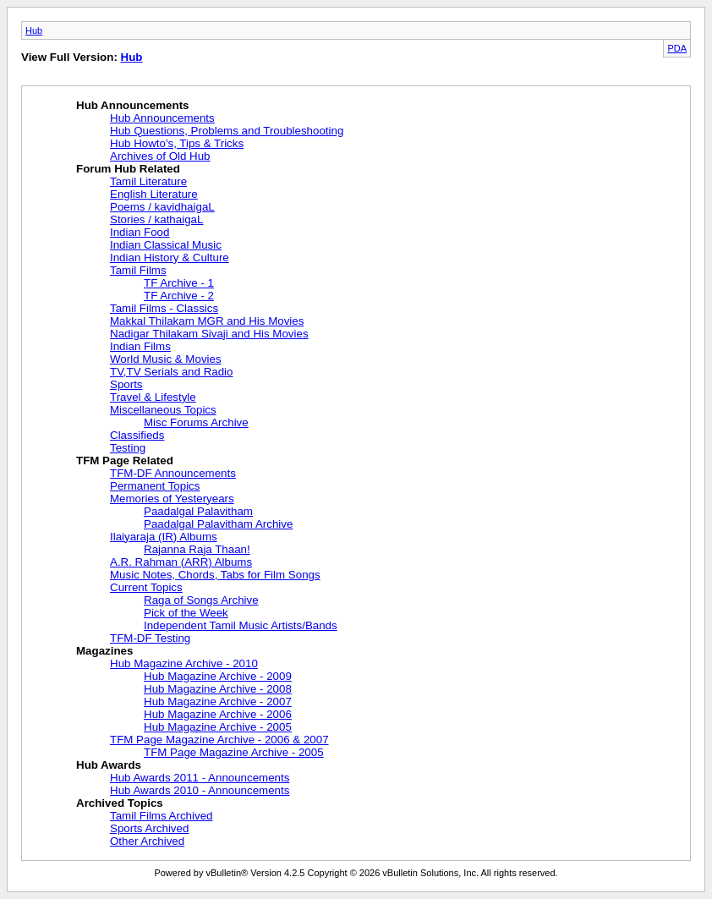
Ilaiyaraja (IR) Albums (163, 536)
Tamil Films (138, 270)
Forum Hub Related (128, 168)
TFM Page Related (124, 460)
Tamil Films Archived (161, 815)
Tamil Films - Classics (164, 308)
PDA (677, 48)
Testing (127, 447)
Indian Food (139, 232)
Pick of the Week (186, 612)
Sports (126, 384)
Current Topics (146, 587)
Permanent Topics (155, 486)
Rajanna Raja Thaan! (197, 549)
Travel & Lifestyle (153, 397)
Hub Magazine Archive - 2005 (218, 727)
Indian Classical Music (166, 244)
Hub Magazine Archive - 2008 (218, 688)
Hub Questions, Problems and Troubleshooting (226, 130)
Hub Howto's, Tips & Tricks (177, 143)
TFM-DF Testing (150, 638)
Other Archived (147, 841)
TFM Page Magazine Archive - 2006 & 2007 (219, 739)
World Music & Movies (166, 359)
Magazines (104, 650)
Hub (33, 30)
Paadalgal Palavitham (198, 511)
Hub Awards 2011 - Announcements (199, 777)
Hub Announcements (132, 105)
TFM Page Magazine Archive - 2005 (234, 752)
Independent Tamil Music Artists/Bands (240, 625)
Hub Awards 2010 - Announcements (199, 790)
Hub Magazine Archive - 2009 (218, 676)
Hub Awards (108, 765)
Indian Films (140, 346)
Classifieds (137, 435)
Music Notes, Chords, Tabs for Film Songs (215, 574)
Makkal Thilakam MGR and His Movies (207, 321)
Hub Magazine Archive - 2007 (218, 701)
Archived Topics (119, 803)
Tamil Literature (148, 181)
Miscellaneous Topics (163, 409)
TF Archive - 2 (179, 295)
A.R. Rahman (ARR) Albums (181, 562)
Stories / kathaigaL (156, 219)
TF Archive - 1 (179, 283)
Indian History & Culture (169, 257)
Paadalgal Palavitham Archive (218, 524)
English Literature (154, 194)
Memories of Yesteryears (172, 498)
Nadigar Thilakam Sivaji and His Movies (209, 333)
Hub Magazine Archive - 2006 (218, 714)
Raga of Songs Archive (201, 600)
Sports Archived (149, 828)
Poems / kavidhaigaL (162, 206)
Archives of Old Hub (160, 156)
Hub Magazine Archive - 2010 (184, 663)
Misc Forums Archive (196, 422)
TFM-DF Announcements (173, 473)
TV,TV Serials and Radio (171, 371)
